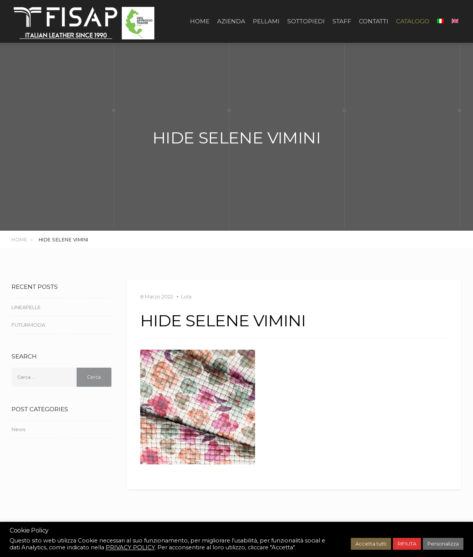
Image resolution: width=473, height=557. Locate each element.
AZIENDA (231, 21)
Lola (186, 296)
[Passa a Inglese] (455, 21)
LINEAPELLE (26, 307)
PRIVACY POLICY (130, 547)
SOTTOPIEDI (306, 21)
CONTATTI (373, 21)
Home (199, 21)
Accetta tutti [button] (370, 544)
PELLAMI (266, 21)
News (18, 429)
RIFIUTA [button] (407, 544)
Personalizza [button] (443, 544)
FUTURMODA (28, 325)
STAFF (341, 21)
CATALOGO (412, 21)
